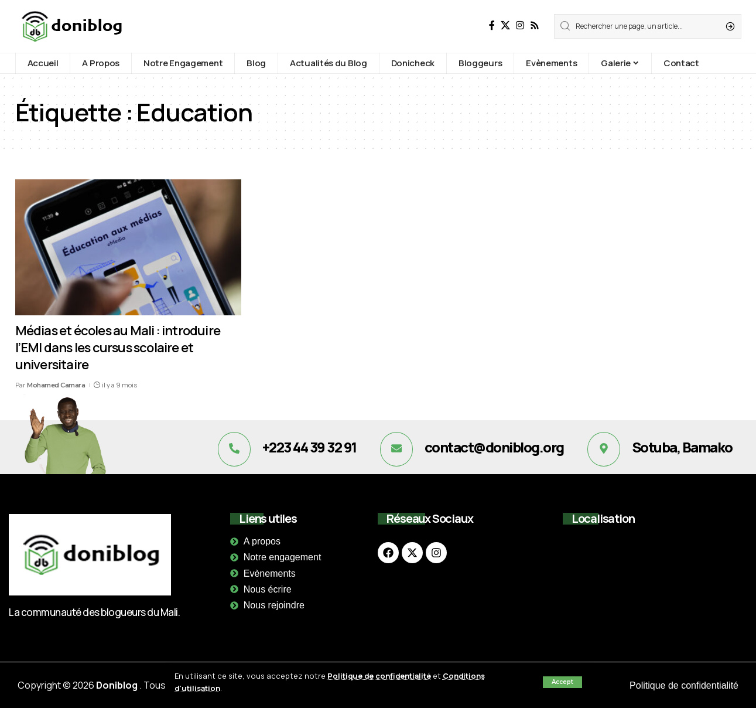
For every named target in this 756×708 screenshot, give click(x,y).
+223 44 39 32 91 (309, 447)
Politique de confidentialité (380, 675)
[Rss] (534, 25)
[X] (505, 25)
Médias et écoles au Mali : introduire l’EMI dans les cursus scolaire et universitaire (117, 347)
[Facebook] (492, 25)
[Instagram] (520, 25)
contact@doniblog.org (494, 447)
